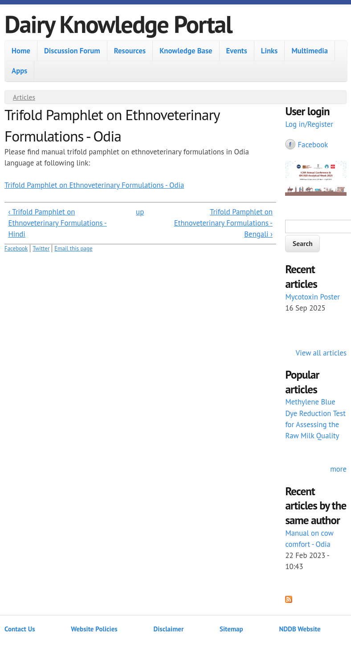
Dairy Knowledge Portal (118, 24)
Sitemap (231, 629)
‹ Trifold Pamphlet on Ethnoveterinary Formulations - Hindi (57, 223)
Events (236, 51)
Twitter (41, 248)
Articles (24, 97)
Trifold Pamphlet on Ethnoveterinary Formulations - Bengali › (223, 223)
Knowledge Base (185, 51)
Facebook (16, 248)
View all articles (321, 353)
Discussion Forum (72, 51)
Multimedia (309, 51)
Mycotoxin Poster (312, 297)
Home (21, 51)
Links (269, 51)
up (140, 212)
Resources (130, 51)
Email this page (73, 248)
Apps (19, 71)
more (338, 469)
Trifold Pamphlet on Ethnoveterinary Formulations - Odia (94, 185)
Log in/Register (309, 124)
